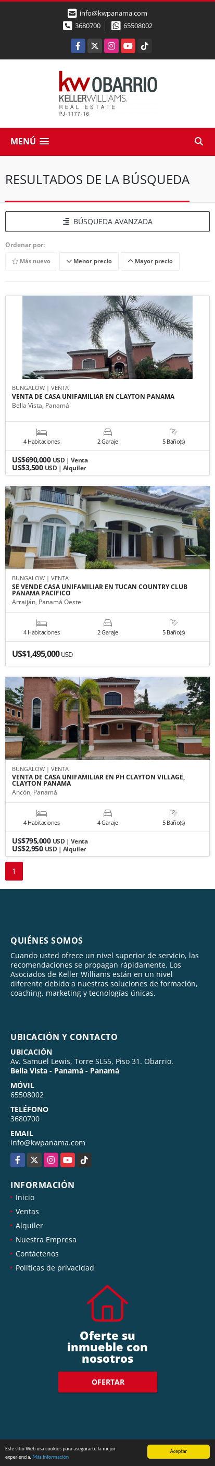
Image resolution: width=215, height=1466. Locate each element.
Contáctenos (37, 1254)
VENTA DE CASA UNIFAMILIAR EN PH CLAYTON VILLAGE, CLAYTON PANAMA (98, 780)
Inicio (25, 1197)
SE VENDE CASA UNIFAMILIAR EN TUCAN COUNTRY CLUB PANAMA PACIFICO (99, 590)
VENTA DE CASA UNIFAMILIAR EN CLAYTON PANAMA (93, 397)
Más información (50, 1457)
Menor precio (89, 261)
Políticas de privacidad (55, 1268)
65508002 (138, 25)
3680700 (87, 25)
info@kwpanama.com (47, 1142)
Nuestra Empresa (46, 1239)
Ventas (27, 1211)
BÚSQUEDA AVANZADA (108, 221)
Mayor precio (150, 261)
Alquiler (29, 1225)
